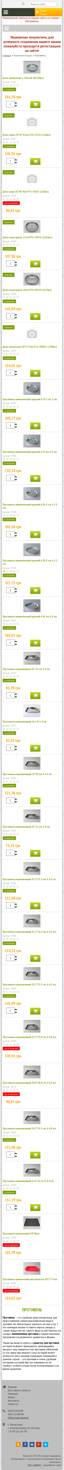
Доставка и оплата (19, 1390)
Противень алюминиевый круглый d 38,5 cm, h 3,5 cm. (30, 562)
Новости (13, 1404)
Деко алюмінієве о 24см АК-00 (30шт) (23, 78)
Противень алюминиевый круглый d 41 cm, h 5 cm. (30, 616)
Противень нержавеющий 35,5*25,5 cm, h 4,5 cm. (29, 984)
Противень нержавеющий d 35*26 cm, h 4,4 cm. (28, 1181)
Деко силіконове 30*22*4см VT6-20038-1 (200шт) (30, 346)
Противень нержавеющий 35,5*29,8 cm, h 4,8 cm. (29, 1037)
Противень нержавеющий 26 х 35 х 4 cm (25, 721)
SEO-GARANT (34, 1465)
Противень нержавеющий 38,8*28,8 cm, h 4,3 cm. (29, 1082)
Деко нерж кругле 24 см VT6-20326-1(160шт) (27, 237)
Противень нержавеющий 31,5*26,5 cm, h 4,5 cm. (29, 931)
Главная (7, 55)
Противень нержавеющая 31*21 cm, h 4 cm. (26, 669)
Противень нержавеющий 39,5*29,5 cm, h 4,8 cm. (29, 1128)
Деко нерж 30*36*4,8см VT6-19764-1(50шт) (27, 134)
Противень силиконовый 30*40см (21, 1233)
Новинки (13, 1393)
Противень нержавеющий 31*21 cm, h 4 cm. (26, 826)
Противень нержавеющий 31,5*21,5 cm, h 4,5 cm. (29, 879)
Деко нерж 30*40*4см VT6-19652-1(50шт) (26, 191)
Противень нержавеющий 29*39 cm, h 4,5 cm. (27, 774)
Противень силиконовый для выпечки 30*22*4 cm (30, 1279)
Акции (11, 1397)
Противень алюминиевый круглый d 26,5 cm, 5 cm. (30, 399)
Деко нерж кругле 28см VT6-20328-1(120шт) (27, 290)
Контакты (13, 1400)
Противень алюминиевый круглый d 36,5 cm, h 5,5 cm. (30, 506)
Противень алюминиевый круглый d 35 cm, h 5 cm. (30, 451)
